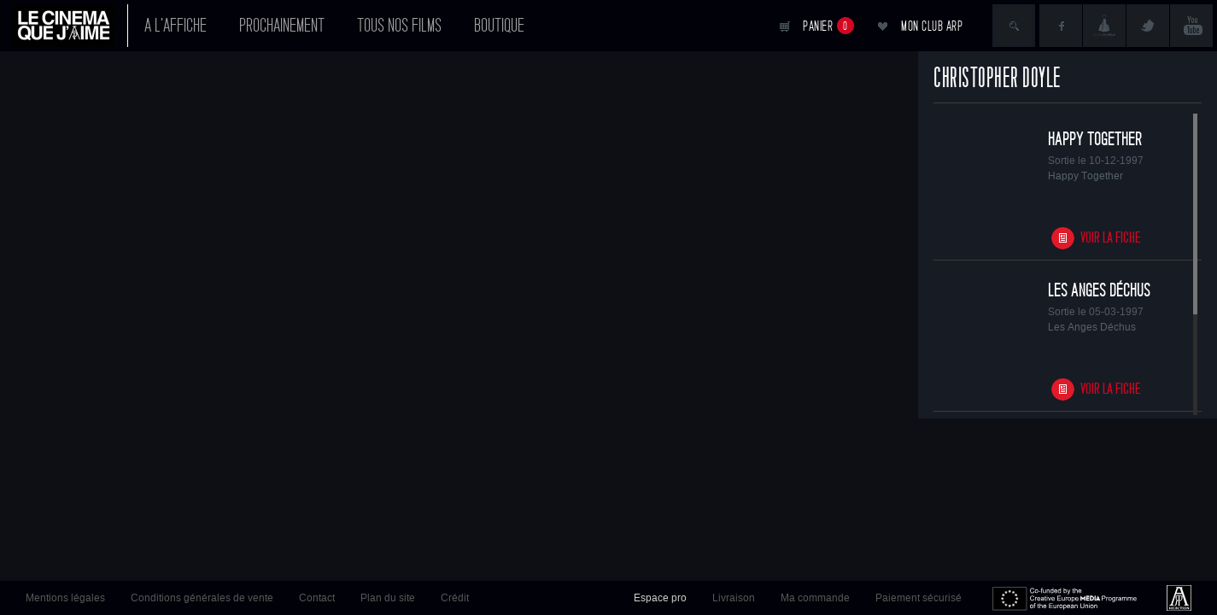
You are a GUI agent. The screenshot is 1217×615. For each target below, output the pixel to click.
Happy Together (1095, 139)
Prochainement (282, 25)
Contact (317, 598)
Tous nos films (399, 25)
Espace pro (660, 598)
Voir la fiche (1110, 238)
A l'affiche (175, 25)
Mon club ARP (931, 26)
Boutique (499, 25)
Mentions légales (65, 598)
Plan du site (387, 598)
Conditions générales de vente (202, 598)
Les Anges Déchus (1099, 290)
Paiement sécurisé (918, 598)
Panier (828, 25)
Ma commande (815, 598)
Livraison (733, 598)
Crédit (455, 598)
